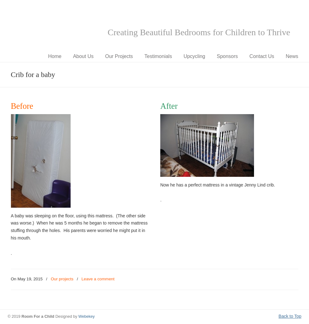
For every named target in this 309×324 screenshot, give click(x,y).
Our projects (62, 279)
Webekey (86, 316)
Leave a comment (98, 279)
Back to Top (290, 316)
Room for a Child (54, 25)
